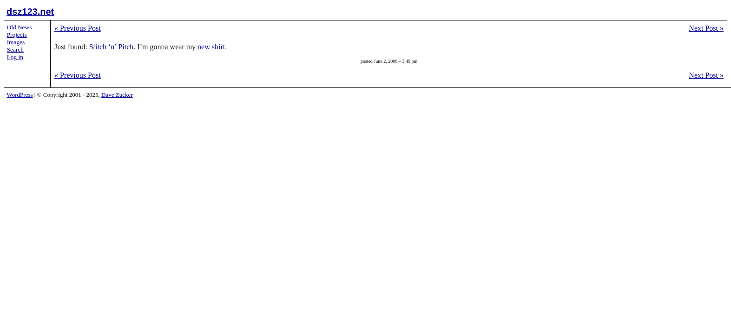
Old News (19, 27)
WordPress (20, 94)
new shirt (211, 47)
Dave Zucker (117, 94)
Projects (17, 34)
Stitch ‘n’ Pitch (111, 47)
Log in (15, 57)
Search (15, 49)
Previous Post (77, 28)
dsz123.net (30, 12)
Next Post (706, 28)
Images (16, 42)
